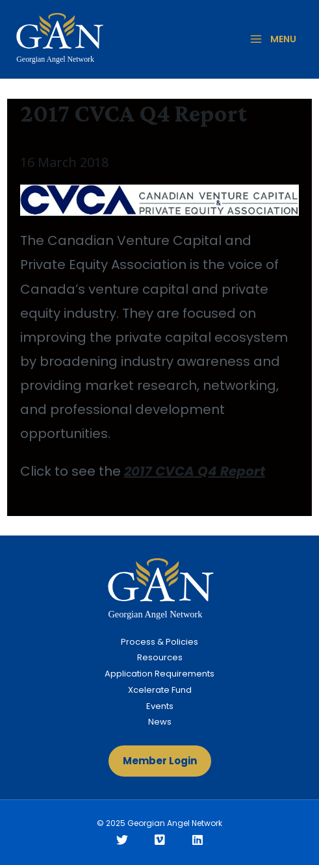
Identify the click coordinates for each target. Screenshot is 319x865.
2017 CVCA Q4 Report (194, 471)
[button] (159, 761)
